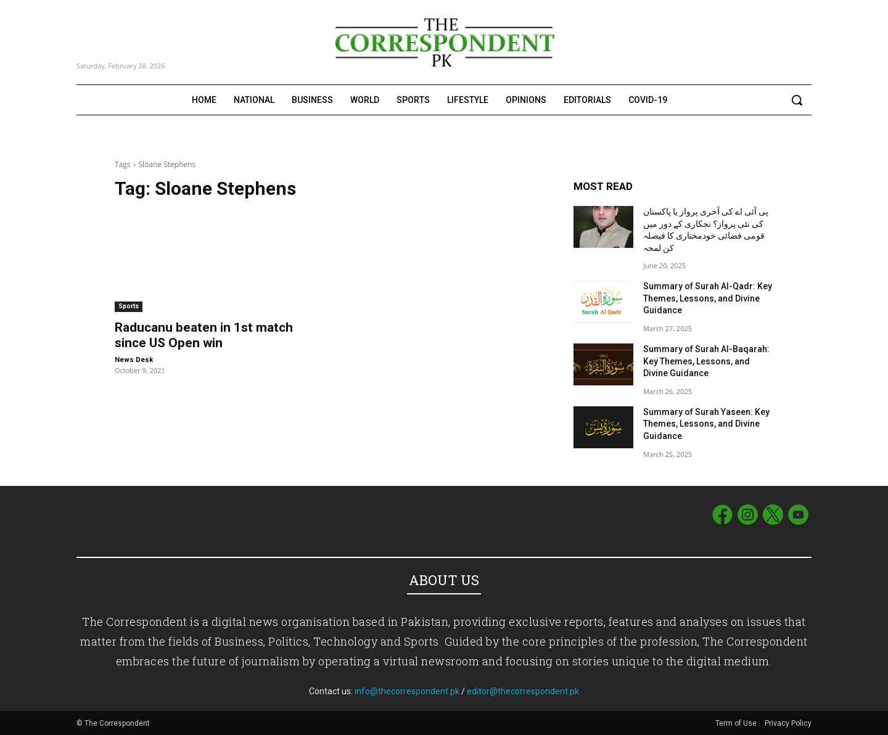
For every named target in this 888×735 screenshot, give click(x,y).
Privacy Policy (788, 723)
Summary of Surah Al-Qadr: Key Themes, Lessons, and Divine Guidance (707, 298)
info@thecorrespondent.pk (407, 691)
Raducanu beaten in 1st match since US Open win (204, 335)
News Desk (134, 360)
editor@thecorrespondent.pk (523, 691)
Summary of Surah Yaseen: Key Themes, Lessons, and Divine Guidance (706, 424)
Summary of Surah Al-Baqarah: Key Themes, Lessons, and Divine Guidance (706, 361)
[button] (797, 100)
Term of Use (736, 723)
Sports (128, 306)
